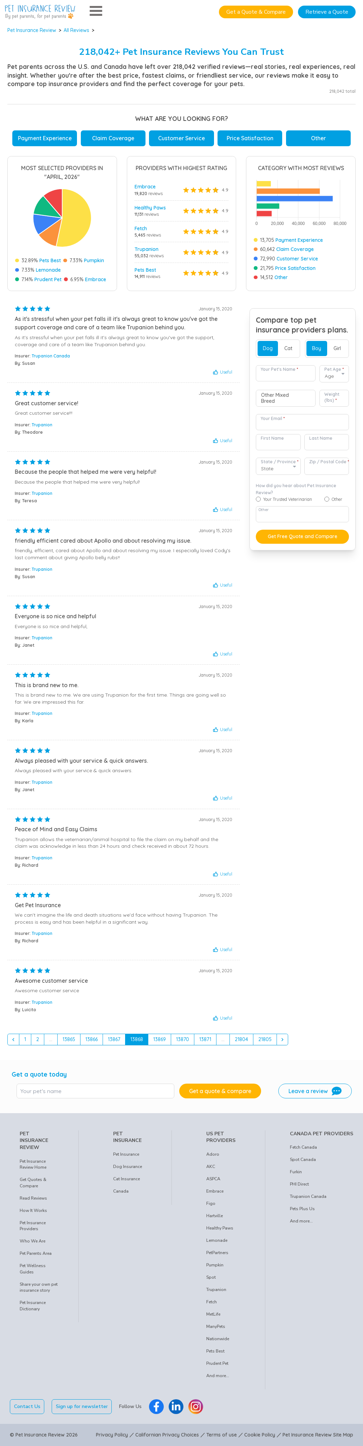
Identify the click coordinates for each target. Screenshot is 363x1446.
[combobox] (286, 398)
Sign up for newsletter (82, 1406)
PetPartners (217, 1252)
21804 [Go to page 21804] (241, 1039)
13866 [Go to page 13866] (91, 1039)
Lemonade (48, 270)
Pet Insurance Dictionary (33, 1306)
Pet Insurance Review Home (33, 1164)
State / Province (279, 461)
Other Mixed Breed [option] (275, 398)
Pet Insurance (126, 1154)
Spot (211, 1277)
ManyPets (215, 1326)
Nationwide (217, 1339)
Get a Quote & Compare (256, 12)
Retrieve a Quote (326, 12)
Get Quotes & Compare (33, 1183)
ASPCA (213, 1179)
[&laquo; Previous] (13, 1040)
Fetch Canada (303, 1147)
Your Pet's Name (279, 369)
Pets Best (50, 260)
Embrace (95, 279)
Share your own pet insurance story (39, 1287)
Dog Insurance (127, 1166)
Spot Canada (303, 1159)
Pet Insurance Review (31, 30)
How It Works (33, 1210)
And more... (217, 1376)
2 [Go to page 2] (37, 1039)
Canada (121, 1191)
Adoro (212, 1154)
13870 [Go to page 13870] (182, 1039)
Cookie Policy (259, 1435)
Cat (288, 348)
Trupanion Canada (51, 356)
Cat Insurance (126, 1179)
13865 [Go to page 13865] (69, 1039)
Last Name (320, 438)
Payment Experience (45, 138)
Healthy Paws (150, 208)
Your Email (273, 418)
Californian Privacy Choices (167, 1435)
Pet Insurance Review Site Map (318, 1435)
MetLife (213, 1314)
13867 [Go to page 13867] (114, 1039)
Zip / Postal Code (329, 461)
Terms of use (221, 1435)
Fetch (141, 228)
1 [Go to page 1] (25, 1039)
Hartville (214, 1216)
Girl (337, 348)
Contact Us (27, 1406)
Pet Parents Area (36, 1253)
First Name (272, 438)
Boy (316, 348)
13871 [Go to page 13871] (205, 1039)
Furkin (296, 1172)
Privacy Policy (112, 1435)
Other (318, 138)
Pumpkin (94, 260)
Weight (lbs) (331, 397)
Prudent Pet (47, 279)
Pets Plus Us (302, 1209)
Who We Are (32, 1241)
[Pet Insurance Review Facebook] (156, 1406)
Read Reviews (33, 1198)
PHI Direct (299, 1184)
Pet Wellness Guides (33, 1269)
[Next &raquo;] (283, 1040)
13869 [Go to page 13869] (159, 1039)
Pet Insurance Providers (33, 1226)
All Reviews (76, 30)
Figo (210, 1203)
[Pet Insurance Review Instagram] (195, 1406)
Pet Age (334, 369)
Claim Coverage (113, 138)
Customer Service (181, 138)
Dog (268, 348)
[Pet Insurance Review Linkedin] (176, 1406)
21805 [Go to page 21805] (265, 1039)
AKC (210, 1166)
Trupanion (146, 249)
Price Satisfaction (250, 138)
